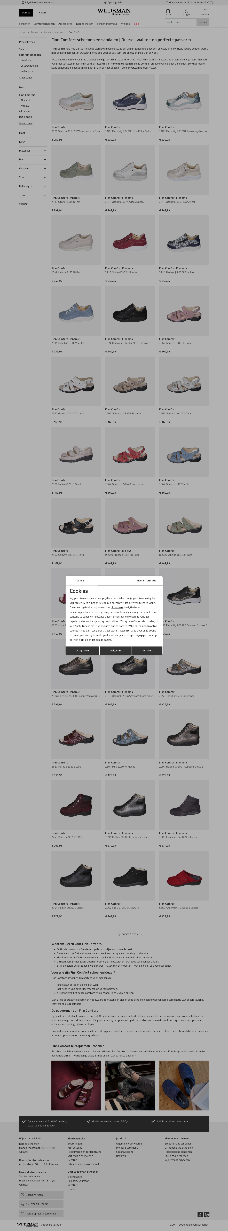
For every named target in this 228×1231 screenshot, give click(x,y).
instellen (147, 650)
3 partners (117, 607)
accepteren (82, 650)
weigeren (115, 650)
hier (128, 630)
